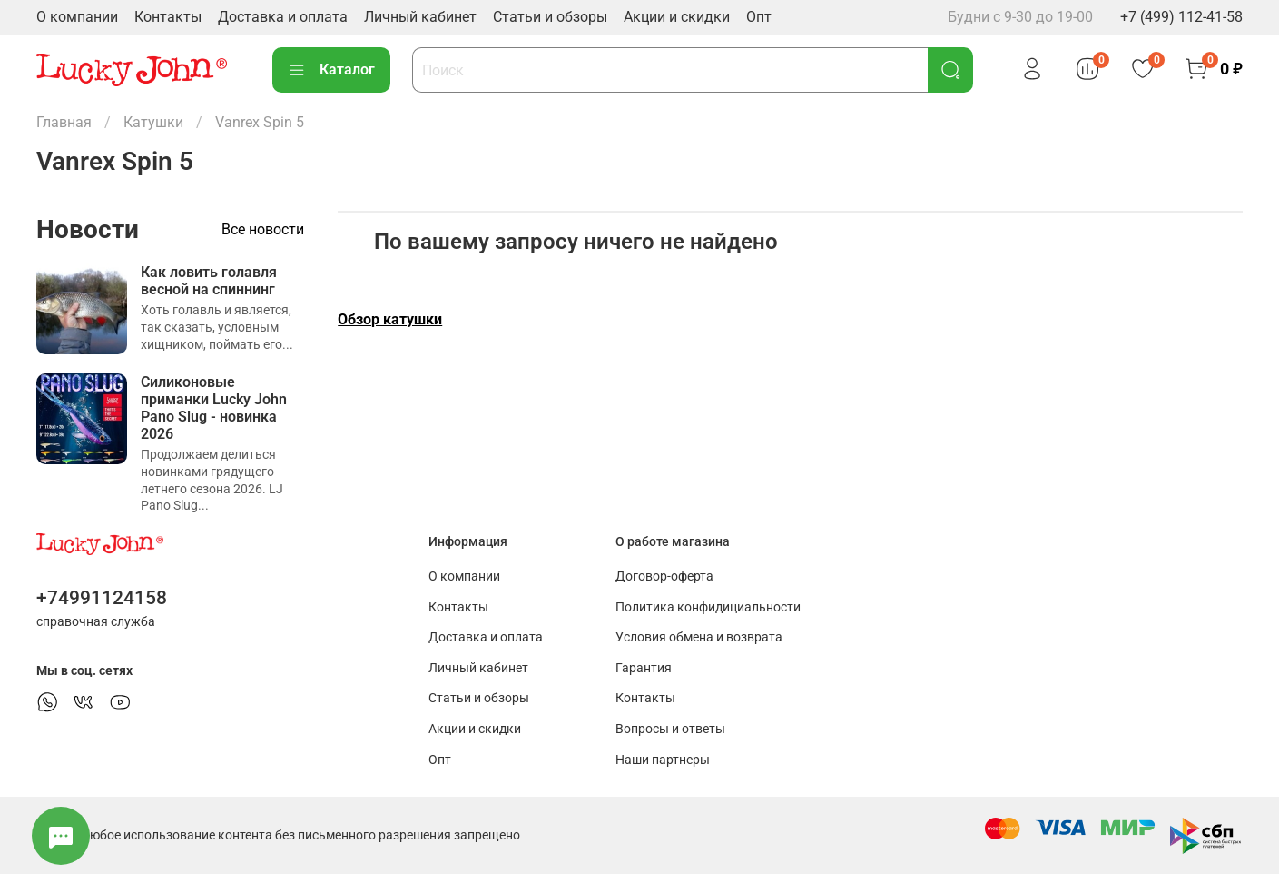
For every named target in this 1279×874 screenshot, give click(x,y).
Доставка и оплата (283, 16)
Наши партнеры (662, 760)
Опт (759, 16)
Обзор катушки (390, 319)
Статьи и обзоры (550, 16)
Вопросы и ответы (670, 729)
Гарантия (643, 668)
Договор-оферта (664, 576)
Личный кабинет (420, 16)
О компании (77, 16)
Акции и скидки (677, 16)
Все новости (262, 229)
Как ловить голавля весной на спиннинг (209, 280)
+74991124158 (101, 598)
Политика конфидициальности (708, 607)
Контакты (168, 16)
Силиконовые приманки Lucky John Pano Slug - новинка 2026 (214, 408)
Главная (64, 122)
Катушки (153, 122)
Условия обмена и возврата (698, 637)
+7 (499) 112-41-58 (1181, 16)
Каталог (331, 70)
